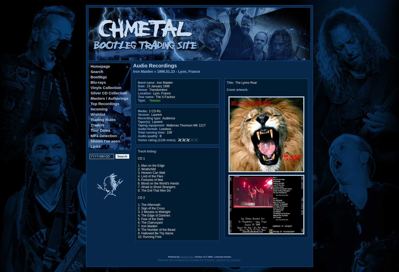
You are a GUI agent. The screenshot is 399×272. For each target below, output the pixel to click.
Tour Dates (100, 130)
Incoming (99, 109)
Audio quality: (148, 136)
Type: (142, 100)
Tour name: (146, 97)
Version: (144, 115)
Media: (143, 111)
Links (96, 146)
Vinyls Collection (106, 87)
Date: (142, 86)
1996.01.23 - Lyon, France (178, 71)
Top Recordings (105, 104)
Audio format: (148, 129)
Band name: (146, 82)
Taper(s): (144, 122)
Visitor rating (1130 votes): (157, 140)
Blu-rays (98, 82)
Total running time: (151, 132)
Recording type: (149, 118)
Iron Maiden (143, 71)
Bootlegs (99, 77)
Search (97, 71)
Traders (97, 125)
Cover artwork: (237, 90)
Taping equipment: (151, 125)
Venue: (143, 90)
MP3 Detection (104, 136)
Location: (145, 93)
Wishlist (98, 114)
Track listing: (147, 151)
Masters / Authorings (110, 98)
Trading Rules (103, 120)
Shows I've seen (105, 141)
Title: (231, 82)
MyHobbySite (186, 257)
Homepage (100, 66)
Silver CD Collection (109, 93)
